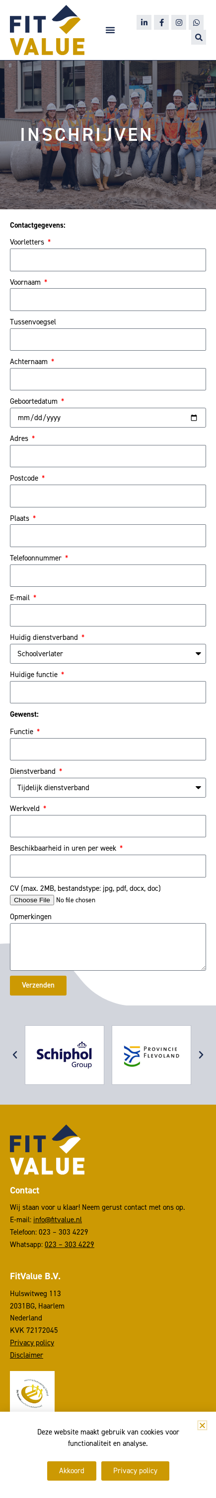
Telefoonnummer (37, 558)
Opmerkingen (31, 917)
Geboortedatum (35, 401)
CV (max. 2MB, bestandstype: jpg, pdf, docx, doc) (85, 888)
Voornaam (26, 282)
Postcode (25, 478)
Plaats (20, 518)
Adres (20, 438)
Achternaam (30, 362)
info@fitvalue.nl (57, 1220)
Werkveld (26, 808)
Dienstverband (34, 771)
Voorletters (28, 242)
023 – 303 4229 (69, 1244)
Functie (22, 732)
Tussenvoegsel (33, 322)
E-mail (21, 598)
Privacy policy (32, 1343)
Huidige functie (35, 675)
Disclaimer (26, 1355)
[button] (110, 29)
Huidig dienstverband (45, 637)
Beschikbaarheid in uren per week (64, 848)
